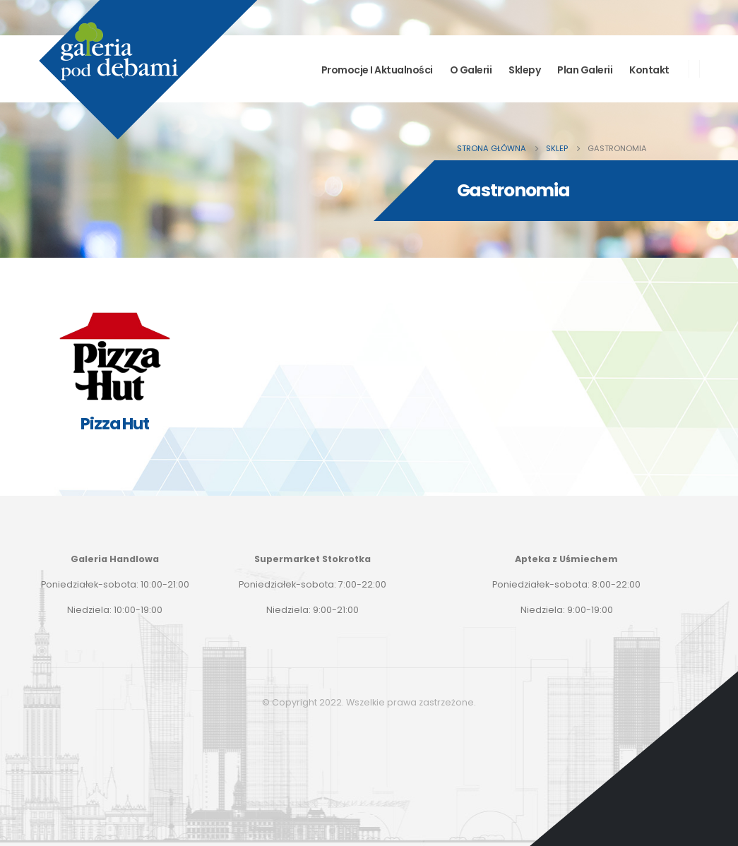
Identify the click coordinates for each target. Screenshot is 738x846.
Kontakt (649, 70)
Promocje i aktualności (377, 70)
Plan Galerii (584, 70)
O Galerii (471, 70)
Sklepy (524, 70)
